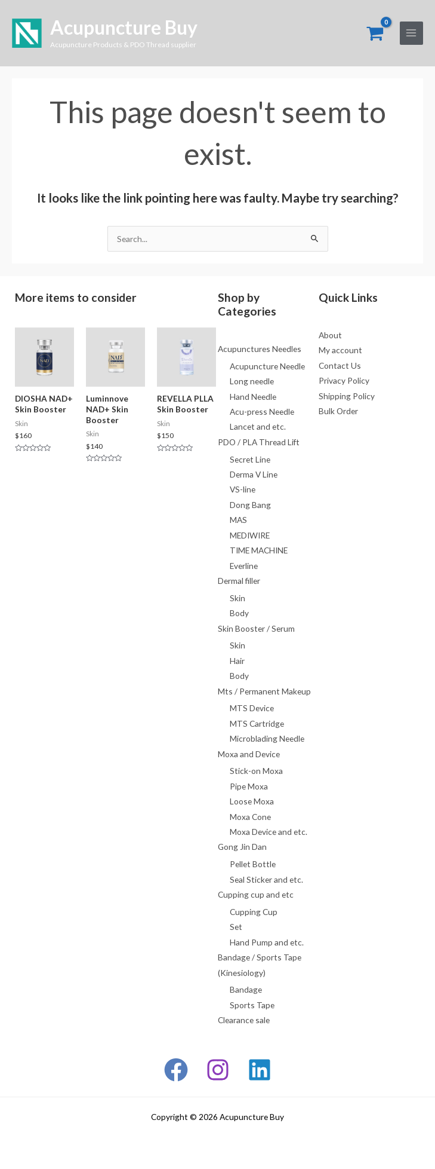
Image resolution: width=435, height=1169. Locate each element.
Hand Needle (253, 396)
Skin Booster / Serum (256, 628)
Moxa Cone (250, 817)
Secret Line (250, 459)
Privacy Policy (344, 380)
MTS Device (252, 708)
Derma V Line (253, 474)
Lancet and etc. (258, 426)
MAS (238, 520)
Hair (237, 661)
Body (239, 613)
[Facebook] (176, 1070)
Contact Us (340, 365)
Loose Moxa (252, 801)
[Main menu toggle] (411, 33)
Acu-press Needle (262, 411)
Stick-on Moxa (256, 771)
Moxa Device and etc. (268, 832)
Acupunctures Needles (259, 349)
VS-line (242, 489)
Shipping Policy (347, 396)
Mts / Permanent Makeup (264, 691)
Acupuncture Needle (267, 366)
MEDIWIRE (250, 535)
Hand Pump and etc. (267, 942)
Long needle (252, 381)
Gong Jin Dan (242, 846)
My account (340, 350)
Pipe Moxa (249, 786)
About (330, 335)
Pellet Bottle (253, 864)
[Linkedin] (260, 1070)
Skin (237, 598)
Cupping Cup (253, 912)
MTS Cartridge (257, 723)
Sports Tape (252, 1005)
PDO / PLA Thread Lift (259, 442)
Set (236, 927)
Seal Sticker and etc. (266, 879)
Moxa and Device (249, 754)
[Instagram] (218, 1070)
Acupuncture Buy (124, 27)
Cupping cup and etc (256, 894)
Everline (244, 566)
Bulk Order (338, 411)
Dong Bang (250, 505)
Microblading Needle (267, 738)
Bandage (246, 989)
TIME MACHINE (259, 550)
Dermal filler (239, 581)
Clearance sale (244, 1020)
